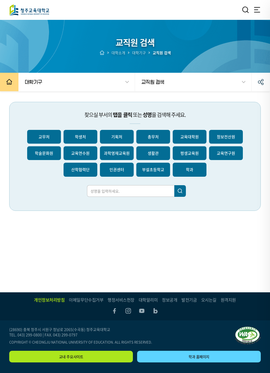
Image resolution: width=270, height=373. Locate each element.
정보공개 (169, 300)
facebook (114, 311)
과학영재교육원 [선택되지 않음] (117, 153)
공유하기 (261, 82)
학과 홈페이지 (199, 356)
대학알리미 (148, 300)
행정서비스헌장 (121, 300)
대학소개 (118, 52)
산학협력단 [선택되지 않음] (80, 169)
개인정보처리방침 (49, 300)
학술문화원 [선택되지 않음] (44, 153)
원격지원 (228, 300)
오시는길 (208, 300)
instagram (128, 311)
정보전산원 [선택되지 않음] (226, 137)
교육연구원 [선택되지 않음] (226, 153)
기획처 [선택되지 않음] (116, 137)
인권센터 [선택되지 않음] (116, 169)
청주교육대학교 (29, 10)
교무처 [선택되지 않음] (44, 137)
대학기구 (139, 52)
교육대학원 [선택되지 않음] (189, 137)
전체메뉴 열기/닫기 (257, 9)
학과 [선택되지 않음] (189, 169)
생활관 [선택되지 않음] (153, 153)
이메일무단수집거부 (86, 300)
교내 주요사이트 (71, 356)
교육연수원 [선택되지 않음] (80, 153)
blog (155, 311)
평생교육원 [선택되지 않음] (189, 153)
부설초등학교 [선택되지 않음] (153, 169)
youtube (142, 311)
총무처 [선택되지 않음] (153, 137)
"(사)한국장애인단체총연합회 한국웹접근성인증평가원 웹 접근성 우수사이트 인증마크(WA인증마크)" (248, 335)
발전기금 (189, 300)
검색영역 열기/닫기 (245, 9)
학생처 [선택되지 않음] (80, 137)
